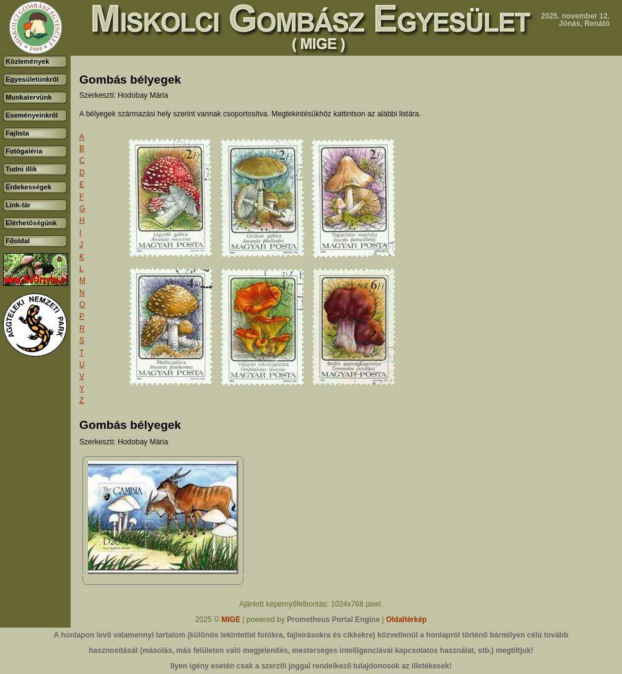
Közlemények (27, 61)
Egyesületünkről (32, 79)
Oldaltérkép (406, 619)
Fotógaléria (24, 151)
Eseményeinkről (32, 115)
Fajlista (17, 133)
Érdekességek (28, 187)
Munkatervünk (29, 97)
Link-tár (18, 205)
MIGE (230, 619)
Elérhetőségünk (31, 223)
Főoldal (18, 240)
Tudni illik (21, 169)
